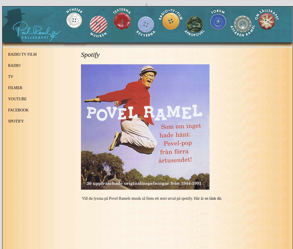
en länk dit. (213, 198)
